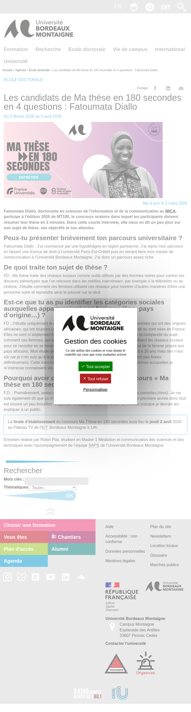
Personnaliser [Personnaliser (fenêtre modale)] (95, 389)
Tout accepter (95, 366)
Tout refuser (96, 379)
